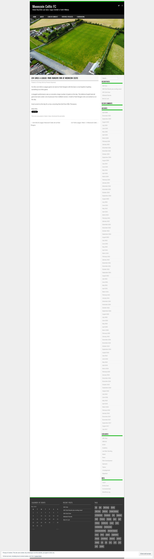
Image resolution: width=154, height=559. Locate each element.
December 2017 (106, 416)
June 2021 (105, 282)
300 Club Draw (106, 92)
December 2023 (106, 186)
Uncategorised (106, 470)
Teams (104, 467)
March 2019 (105, 368)
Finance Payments (51, 82)
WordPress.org (106, 492)
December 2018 (106, 378)
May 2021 (105, 285)
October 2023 (106, 192)
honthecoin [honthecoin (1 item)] (105, 523)
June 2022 (105, 243)
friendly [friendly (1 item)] (109, 519)
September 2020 (106, 311)
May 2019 (105, 362)
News (49, 116)
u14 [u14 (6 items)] (96, 546)
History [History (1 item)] (97, 523)
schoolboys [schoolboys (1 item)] (104, 538)
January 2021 (106, 298)
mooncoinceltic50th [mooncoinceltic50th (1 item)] (100, 531)
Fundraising (81, 17)
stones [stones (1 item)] (119, 538)
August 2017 (105, 426)
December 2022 (106, 224)
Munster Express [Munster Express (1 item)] (112, 531)
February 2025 (106, 141)
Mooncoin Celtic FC (44, 6)
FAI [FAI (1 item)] (113, 515)
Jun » (57, 529)
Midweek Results (106, 95)
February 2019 (106, 371)
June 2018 (105, 397)
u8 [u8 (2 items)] (102, 542)
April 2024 (105, 173)
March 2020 (105, 330)
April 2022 (105, 250)
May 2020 (105, 323)
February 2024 (106, 179)
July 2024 (104, 163)
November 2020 (106, 304)
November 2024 (106, 151)
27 (53, 522)
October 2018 (106, 384)
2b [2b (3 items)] (96, 507)
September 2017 (106, 423)
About (42, 17)
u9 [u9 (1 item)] (106, 542)
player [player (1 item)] (107, 534)
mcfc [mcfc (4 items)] (117, 523)
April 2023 (105, 211)
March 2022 (105, 253)
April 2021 (105, 288)
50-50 (103, 444)
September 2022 (106, 234)
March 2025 (105, 138)
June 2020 (105, 320)
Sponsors (104, 464)
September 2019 (106, 349)
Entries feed (105, 485)
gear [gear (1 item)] (115, 519)
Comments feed (106, 489)
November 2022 (106, 227)
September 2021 (106, 272)
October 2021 (106, 269)
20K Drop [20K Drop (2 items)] (106, 507)
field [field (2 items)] (96, 519)
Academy (104, 448)
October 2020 (106, 308)
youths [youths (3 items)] (101, 546)
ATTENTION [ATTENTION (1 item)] (98, 515)
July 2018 (104, 394)
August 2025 (105, 122)
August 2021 (105, 276)
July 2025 (104, 125)
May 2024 (105, 170)
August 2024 (105, 160)
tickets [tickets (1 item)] (97, 542)
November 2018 (106, 381)
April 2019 (105, 365)
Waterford (104, 473)
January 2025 (106, 144)
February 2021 (106, 295)
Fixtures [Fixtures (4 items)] (102, 519)
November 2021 (106, 266)
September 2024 (106, 157)
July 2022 (104, 240)
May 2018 (105, 400)
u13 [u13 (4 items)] (120, 542)
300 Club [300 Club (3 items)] (97, 511)
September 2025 (106, 119)
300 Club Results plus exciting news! (111, 89)
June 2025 (105, 128)
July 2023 (104, 202)
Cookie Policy (38, 556)
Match (46, 116)
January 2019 (106, 375)
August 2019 (105, 352)
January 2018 (106, 413)
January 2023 (106, 221)
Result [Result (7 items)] (97, 538)
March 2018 (105, 407)
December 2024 (106, 147)
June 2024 (105, 167)
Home (34, 17)
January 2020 (106, 336)
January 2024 (106, 183)
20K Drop (104, 438)
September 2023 (106, 195)
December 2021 (106, 263)
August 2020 (105, 314)
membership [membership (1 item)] (98, 527)
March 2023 (105, 215)
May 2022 (105, 247)
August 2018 (105, 391)
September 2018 (106, 387)
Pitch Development (107, 460)
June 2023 (105, 205)
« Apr (33, 529)
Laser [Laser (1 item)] (111, 523)
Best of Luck (105, 98)
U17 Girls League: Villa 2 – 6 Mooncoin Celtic (84, 122)
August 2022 (105, 237)
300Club (104, 441)
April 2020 (105, 327)
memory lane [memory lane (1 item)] (107, 527)
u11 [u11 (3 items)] (110, 542)
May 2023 (105, 208)
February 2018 (106, 410)
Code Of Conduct (53, 17)
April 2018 (105, 403)
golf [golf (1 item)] (120, 519)
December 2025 (106, 115)
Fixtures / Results (67, 17)
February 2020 (106, 333)
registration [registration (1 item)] (115, 534)
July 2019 (104, 355)
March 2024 (105, 176)
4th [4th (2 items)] (100, 507)
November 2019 (106, 343)
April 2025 (105, 135)
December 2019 (106, 339)
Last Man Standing (107, 451)
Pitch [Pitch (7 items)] (102, 534)
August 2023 (105, 199)
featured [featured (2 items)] (119, 515)
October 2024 (106, 154)
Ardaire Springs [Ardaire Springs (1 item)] (114, 511)
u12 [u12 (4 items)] (115, 542)
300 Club (104, 86)
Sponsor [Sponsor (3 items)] (112, 538)
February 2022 (106, 256)
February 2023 (106, 218)
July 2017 (104, 429)
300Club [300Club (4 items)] (105, 511)
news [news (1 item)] (96, 534)
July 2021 (104, 279)
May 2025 (105, 131)
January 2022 (106, 260)
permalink (62, 116)
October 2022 (106, 231)
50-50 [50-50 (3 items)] (112, 507)
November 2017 (106, 419)
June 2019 (105, 359)
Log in (104, 482)
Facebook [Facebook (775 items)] (107, 515)
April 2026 (105, 112)
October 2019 (106, 346)
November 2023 (106, 189)
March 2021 (105, 292)
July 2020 (104, 317)
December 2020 (106, 301)
